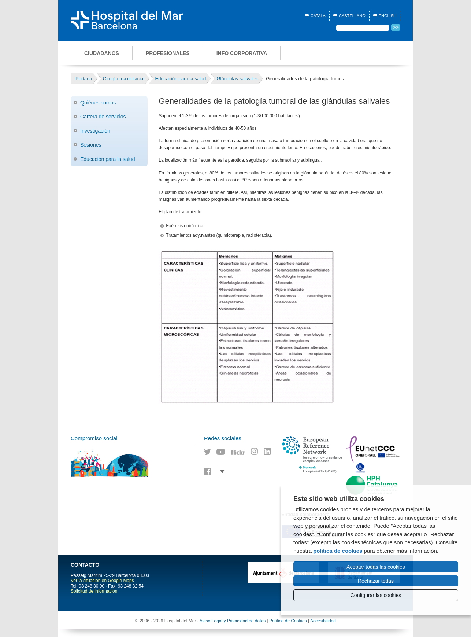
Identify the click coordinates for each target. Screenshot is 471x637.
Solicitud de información (94, 591)
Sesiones (90, 145)
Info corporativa (241, 53)
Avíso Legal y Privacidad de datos (233, 620)
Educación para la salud (107, 159)
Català (318, 16)
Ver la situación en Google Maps (102, 580)
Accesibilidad (323, 620)
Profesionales (168, 53)
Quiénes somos (98, 103)
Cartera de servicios (103, 116)
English (387, 16)
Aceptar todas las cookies (375, 567)
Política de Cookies (288, 620)
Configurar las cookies (376, 595)
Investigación (95, 131)
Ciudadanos (101, 53)
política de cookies (337, 551)
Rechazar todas (376, 581)
